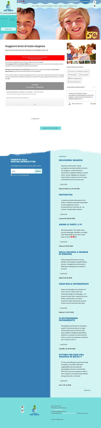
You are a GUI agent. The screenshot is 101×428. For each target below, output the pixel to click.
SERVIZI (55, 6)
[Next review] (95, 87)
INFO (76, 6)
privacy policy (25, 175)
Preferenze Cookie (82, 413)
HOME (33, 6)
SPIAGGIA (60, 6)
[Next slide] (94, 51)
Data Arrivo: (4, 18)
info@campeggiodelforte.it (59, 411)
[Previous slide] (69, 51)
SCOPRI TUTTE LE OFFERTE (50, 128)
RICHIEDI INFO (85, 3)
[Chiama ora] (94, 2)
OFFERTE (65, 6)
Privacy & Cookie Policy (69, 413)
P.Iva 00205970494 (56, 413)
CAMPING (37, 6)
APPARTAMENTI (49, 6)
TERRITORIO (71, 6)
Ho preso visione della (20, 175)
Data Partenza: (12, 19)
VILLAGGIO (42, 6)
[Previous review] (93, 87)
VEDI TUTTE (87, 390)
